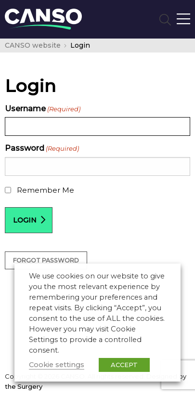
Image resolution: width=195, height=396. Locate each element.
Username (42, 108)
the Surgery (23, 386)
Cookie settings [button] (56, 364)
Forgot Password (46, 260)
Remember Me (45, 190)
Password (42, 148)
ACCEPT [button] (124, 365)
